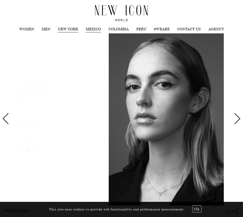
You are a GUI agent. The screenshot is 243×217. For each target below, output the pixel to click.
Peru (141, 29)
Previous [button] (6, 118)
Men (46, 29)
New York (68, 29)
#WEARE (162, 29)
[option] (121, 119)
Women (26, 29)
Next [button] (237, 118)
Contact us (189, 29)
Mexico (93, 29)
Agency (216, 29)
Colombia (118, 29)
